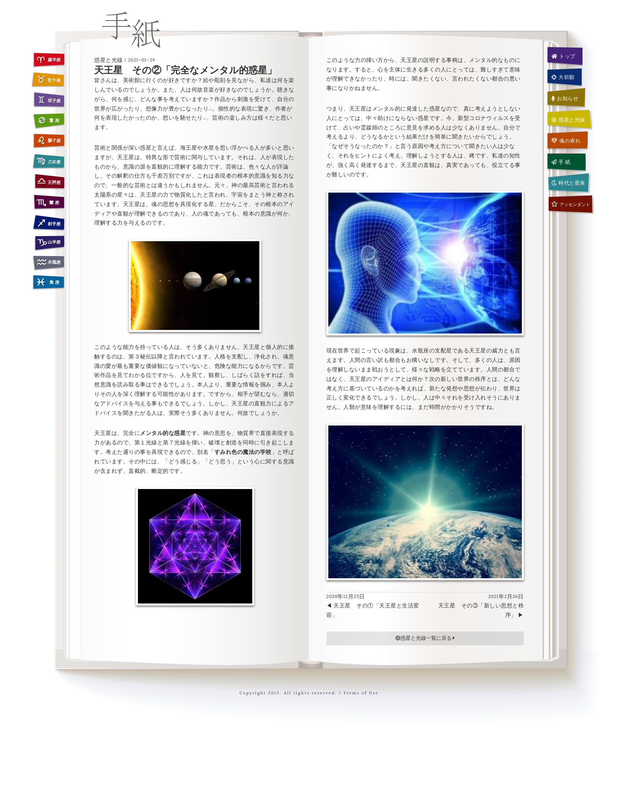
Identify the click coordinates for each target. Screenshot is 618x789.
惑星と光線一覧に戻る (425, 638)
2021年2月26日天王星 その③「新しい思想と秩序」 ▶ (481, 606)
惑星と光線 (568, 120)
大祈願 (563, 77)
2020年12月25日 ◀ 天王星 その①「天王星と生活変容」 (372, 606)
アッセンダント (570, 204)
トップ (563, 56)
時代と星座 (568, 183)
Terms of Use (360, 693)
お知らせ (565, 99)
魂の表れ (566, 141)
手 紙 (561, 162)
